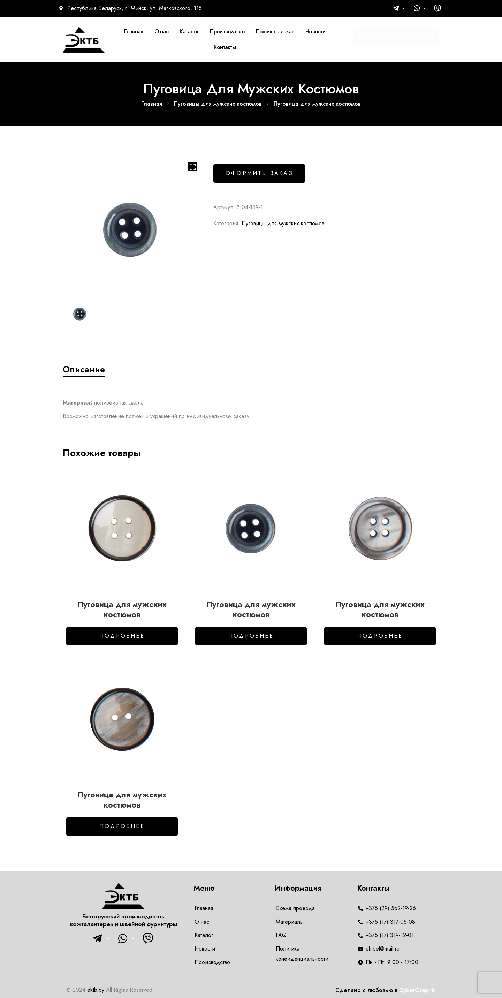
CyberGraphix (417, 990)
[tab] (84, 369)
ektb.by (95, 990)
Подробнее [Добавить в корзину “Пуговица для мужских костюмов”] (122, 636)
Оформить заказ (259, 173)
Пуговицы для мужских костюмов (218, 104)
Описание (84, 369)
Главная (151, 104)
